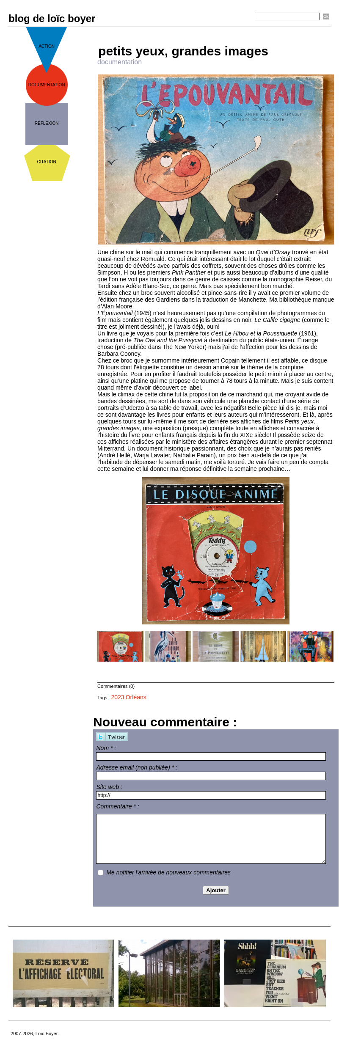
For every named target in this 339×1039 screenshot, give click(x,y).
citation (46, 161)
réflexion (47, 123)
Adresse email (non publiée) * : (136, 767)
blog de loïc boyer (51, 18)
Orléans (136, 697)
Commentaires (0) (116, 686)
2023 (117, 697)
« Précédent (191, 30)
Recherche (239, 17)
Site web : (109, 786)
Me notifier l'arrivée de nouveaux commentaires (168, 872)
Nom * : (106, 748)
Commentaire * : (117, 806)
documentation (46, 84)
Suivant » (243, 30)
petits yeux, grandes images (183, 51)
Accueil (219, 30)
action (47, 46)
